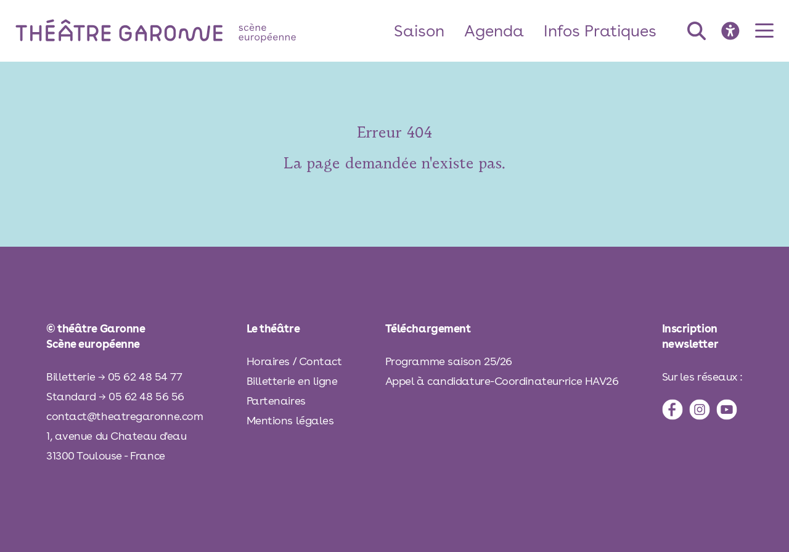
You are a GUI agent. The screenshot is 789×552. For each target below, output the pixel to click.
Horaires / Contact (294, 361)
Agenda (494, 30)
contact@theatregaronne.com (124, 416)
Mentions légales (290, 420)
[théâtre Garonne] (173, 30)
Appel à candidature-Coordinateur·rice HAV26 (502, 380)
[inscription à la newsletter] (702, 336)
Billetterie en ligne (292, 380)
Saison (419, 30)
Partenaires (276, 400)
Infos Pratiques (600, 30)
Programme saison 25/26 (448, 361)
